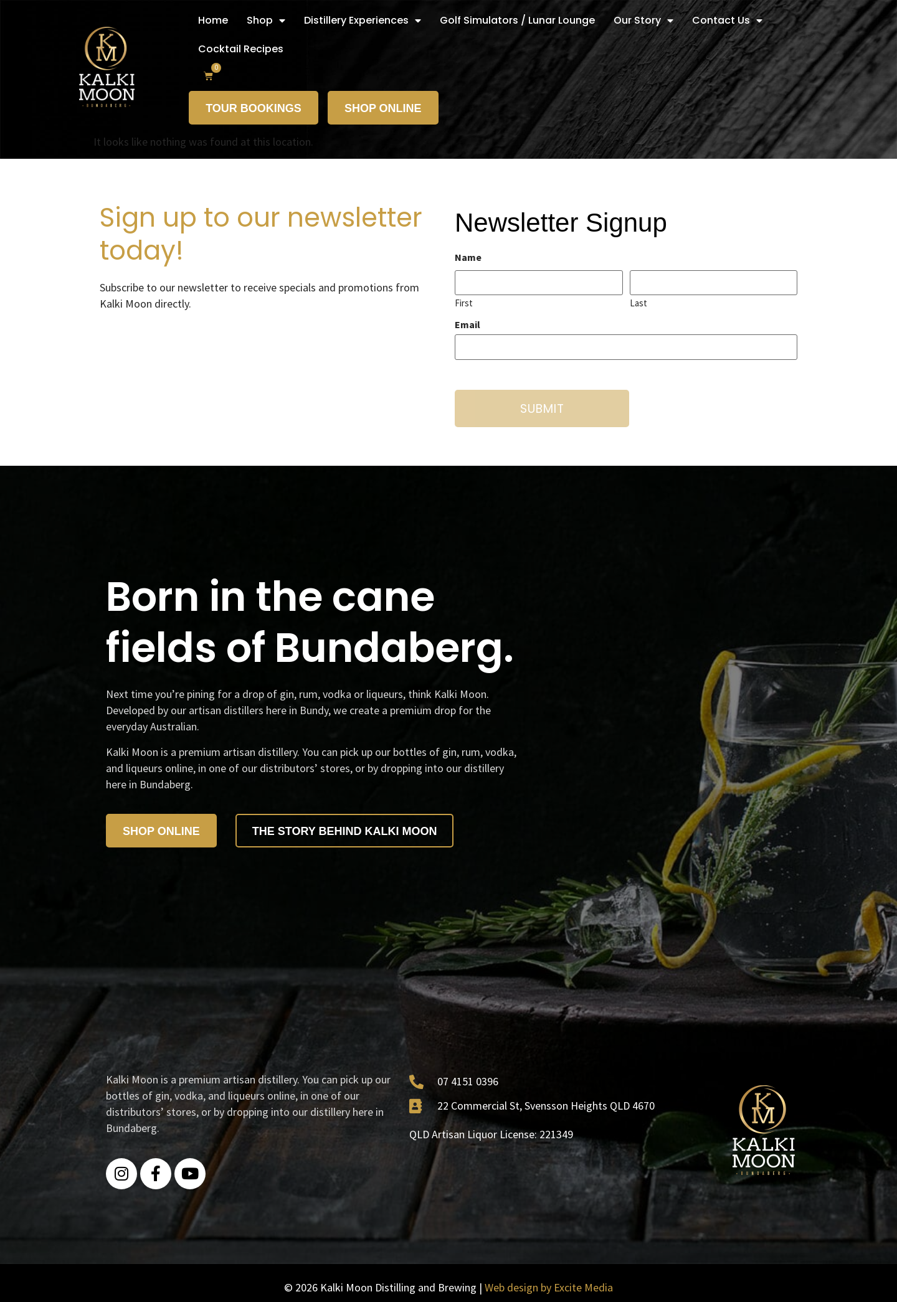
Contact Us (727, 20)
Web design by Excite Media (549, 1287)
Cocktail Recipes (240, 49)
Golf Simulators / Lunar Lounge (517, 20)
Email (467, 324)
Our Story (643, 20)
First (464, 302)
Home (213, 20)
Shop (266, 20)
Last (638, 302)
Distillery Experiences (362, 20)
